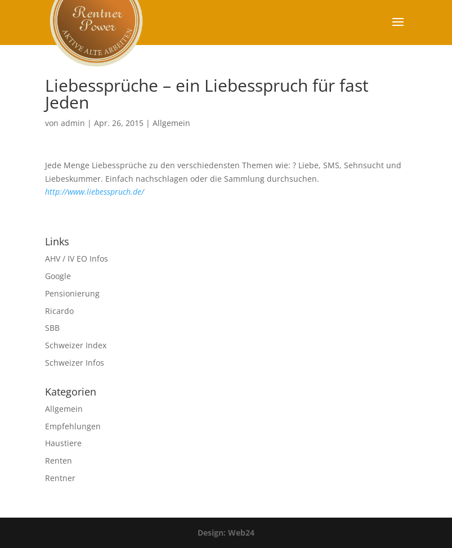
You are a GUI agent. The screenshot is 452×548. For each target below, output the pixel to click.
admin (73, 123)
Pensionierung (72, 293)
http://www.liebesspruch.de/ (94, 191)
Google (58, 276)
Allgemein (171, 123)
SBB (52, 327)
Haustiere (63, 443)
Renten (58, 460)
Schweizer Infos (74, 362)
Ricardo (59, 311)
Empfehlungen (73, 426)
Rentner (60, 478)
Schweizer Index (75, 345)
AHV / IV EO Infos (76, 258)
